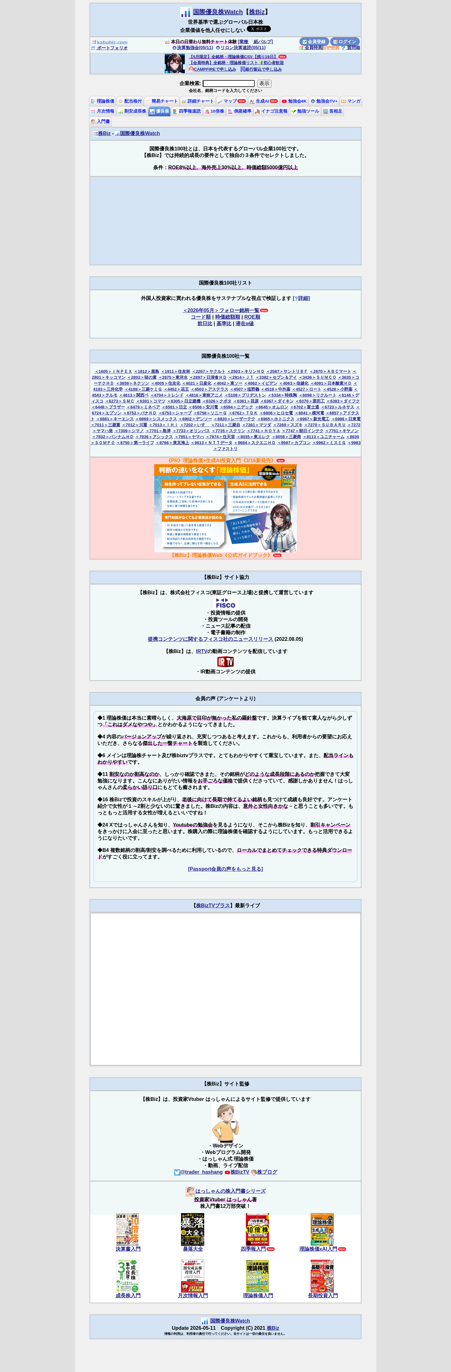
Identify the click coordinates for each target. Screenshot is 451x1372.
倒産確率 (239, 111)
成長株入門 (128, 1295)
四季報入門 (253, 1249)
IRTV (201, 651)
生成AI (259, 101)
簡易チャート (161, 101)
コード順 (201, 317)
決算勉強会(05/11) (192, 47)
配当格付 (130, 101)
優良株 (159, 111)
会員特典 (310, 47)
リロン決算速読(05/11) (240, 47)
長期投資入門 (323, 1295)
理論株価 (102, 101)
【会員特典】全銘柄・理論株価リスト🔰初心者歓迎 (236, 62)
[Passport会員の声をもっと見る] (225, 869)
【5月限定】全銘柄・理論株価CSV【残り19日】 (233, 56)
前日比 (204, 323)
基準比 (223, 323)
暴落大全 (193, 1249)
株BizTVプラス (213, 905)
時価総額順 (227, 317)
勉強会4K (294, 101)
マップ (227, 101)
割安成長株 (132, 111)
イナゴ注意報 (271, 111)
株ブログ (264, 1172)
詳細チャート (197, 101)
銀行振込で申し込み (261, 69)
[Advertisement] (225, 221)
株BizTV (236, 1172)
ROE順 (252, 317)
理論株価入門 (258, 1295)
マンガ (350, 101)
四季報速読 (187, 111)
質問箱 (350, 47)
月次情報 (102, 111)
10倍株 (214, 111)
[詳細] (301, 298)
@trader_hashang (198, 1172)
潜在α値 (245, 323)
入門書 (100, 121)
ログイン (345, 41)
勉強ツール (305, 111)
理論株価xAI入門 (318, 1249)
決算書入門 (128, 1249)
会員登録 (314, 41)
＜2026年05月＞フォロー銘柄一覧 (221, 310)
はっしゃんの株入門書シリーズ (225, 1191)
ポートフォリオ (109, 47)
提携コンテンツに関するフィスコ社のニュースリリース (210, 639)
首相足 (332, 111)
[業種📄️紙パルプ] (255, 41)
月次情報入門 (193, 1295)
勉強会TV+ (324, 101)
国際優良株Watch (218, 11)
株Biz (257, 11)
